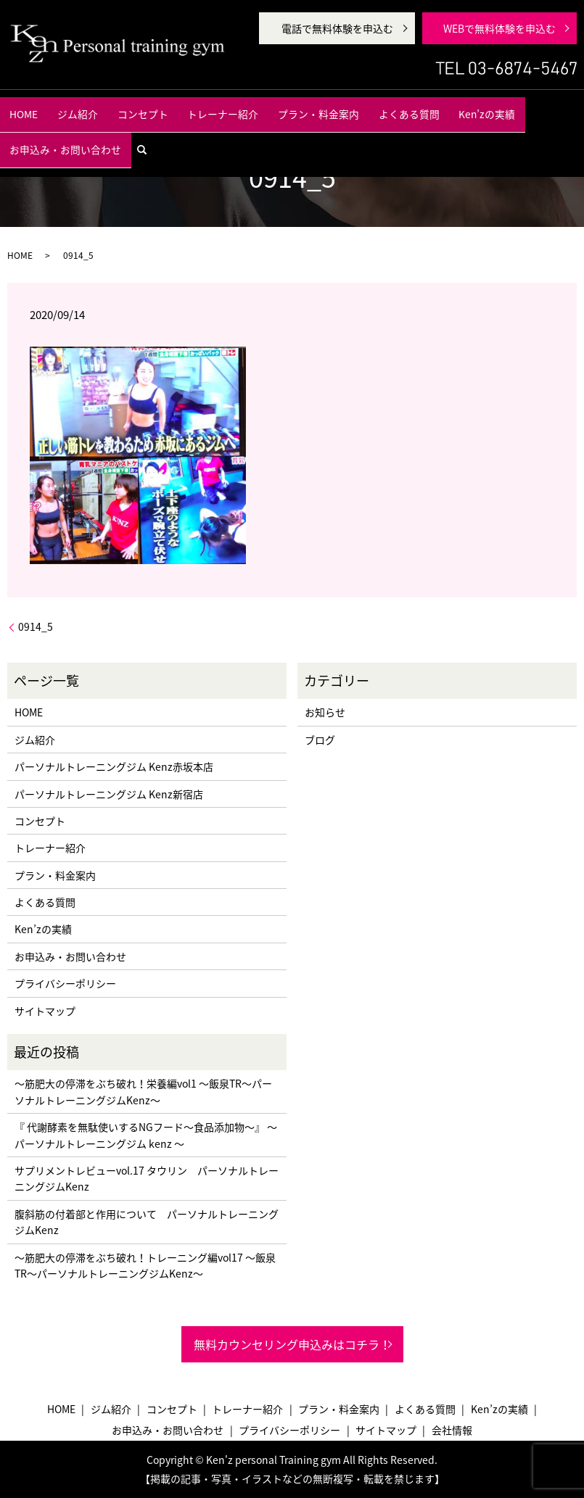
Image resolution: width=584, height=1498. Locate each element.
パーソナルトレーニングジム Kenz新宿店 (109, 794)
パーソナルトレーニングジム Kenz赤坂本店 (114, 766)
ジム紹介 (79, 107)
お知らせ (325, 712)
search (562, 106)
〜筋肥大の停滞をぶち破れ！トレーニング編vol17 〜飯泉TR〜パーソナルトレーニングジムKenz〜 (145, 1265)
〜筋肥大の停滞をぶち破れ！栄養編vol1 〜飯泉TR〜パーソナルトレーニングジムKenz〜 (143, 1091)
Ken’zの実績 (406, 107)
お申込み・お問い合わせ (490, 107)
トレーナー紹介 (193, 107)
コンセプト (130, 107)
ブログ (320, 739)
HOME (37, 107)
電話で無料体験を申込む (337, 28)
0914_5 (35, 627)
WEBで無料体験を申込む (499, 28)
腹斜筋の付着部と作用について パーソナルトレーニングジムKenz (147, 1222)
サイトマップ (45, 1011)
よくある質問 (344, 107)
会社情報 (452, 1430)
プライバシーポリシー (65, 983)
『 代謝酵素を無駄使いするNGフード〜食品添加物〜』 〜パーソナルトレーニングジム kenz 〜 (146, 1135)
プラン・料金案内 (271, 107)
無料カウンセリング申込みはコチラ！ (292, 1344)
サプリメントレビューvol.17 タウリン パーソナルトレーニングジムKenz (147, 1178)
